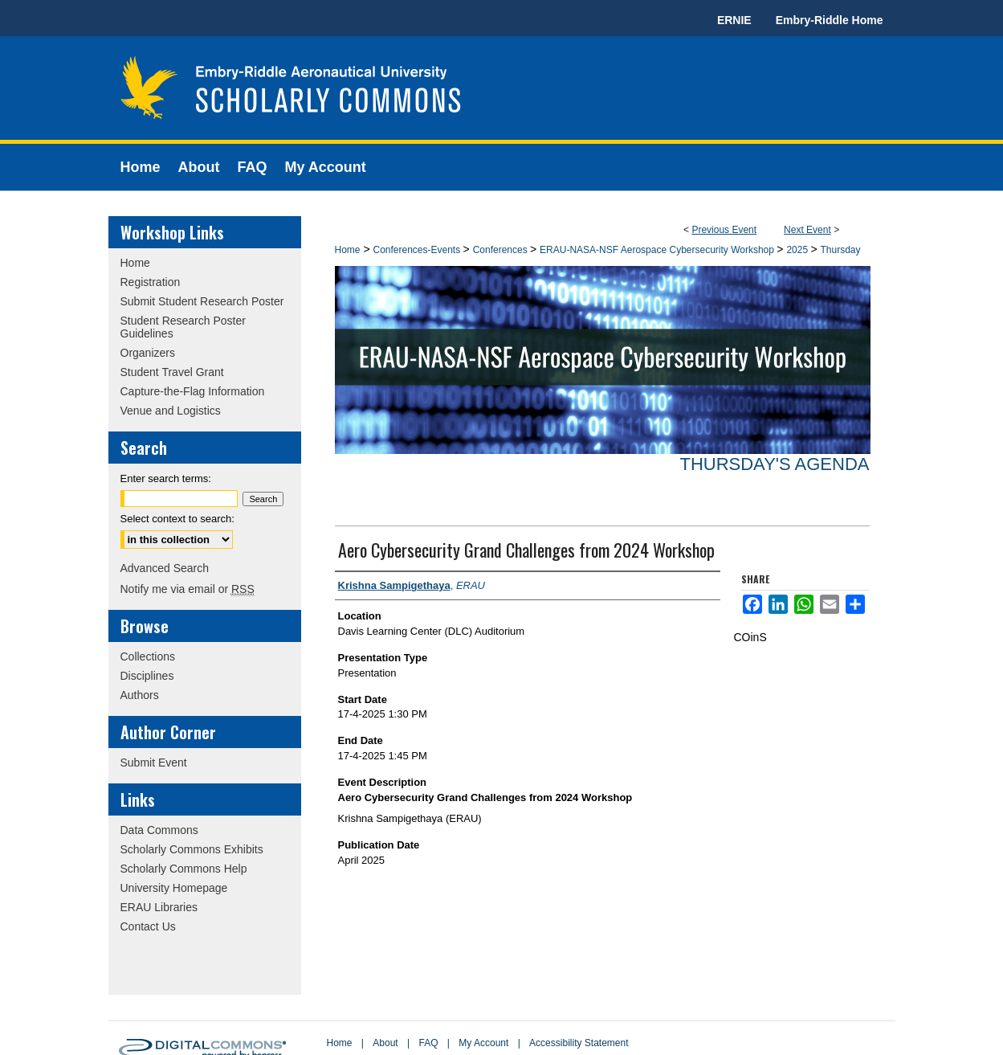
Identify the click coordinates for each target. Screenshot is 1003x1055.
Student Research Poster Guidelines (183, 327)
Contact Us (148, 926)
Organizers (147, 352)
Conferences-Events (418, 250)
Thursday (840, 250)
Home (348, 250)
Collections (147, 656)
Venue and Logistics (170, 410)
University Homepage (174, 887)
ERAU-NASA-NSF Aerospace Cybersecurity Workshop (658, 250)
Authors (139, 695)
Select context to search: (177, 519)
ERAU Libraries (159, 907)
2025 (798, 250)
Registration (150, 282)
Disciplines (147, 675)
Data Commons (159, 830)
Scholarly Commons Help (183, 868)
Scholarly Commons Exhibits (191, 849)
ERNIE (734, 20)
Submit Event (153, 762)
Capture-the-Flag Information (192, 391)
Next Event (807, 229)
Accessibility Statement (578, 1043)
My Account (483, 1043)
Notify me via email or (187, 589)
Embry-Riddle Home (829, 20)
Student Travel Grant (172, 372)
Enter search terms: (165, 478)
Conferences (501, 250)
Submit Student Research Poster (202, 301)
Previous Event (723, 229)
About (385, 1043)
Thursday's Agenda (774, 464)
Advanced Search (165, 568)
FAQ (428, 1043)
